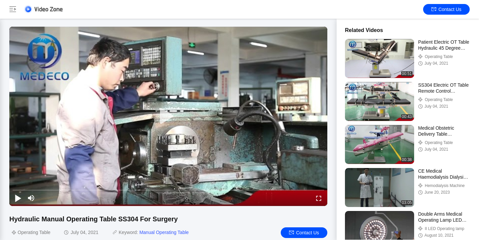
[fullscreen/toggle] (318, 198)
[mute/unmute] (31, 198)
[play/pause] (18, 198)
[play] (168, 116)
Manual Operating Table (164, 232)
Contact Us (446, 9)
